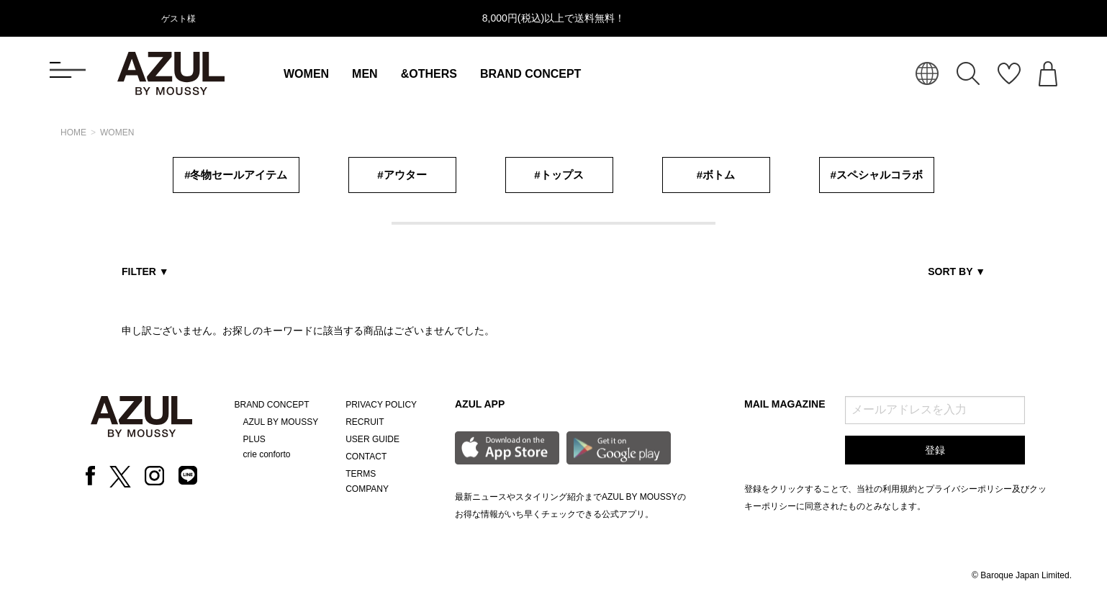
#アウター (401, 175)
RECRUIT (364, 422)
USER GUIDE (372, 439)
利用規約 (899, 489)
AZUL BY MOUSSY (281, 422)
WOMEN (306, 74)
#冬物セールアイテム (235, 175)
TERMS (360, 474)
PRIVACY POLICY (381, 405)
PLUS (254, 439)
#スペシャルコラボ (877, 175)
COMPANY (367, 489)
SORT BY (956, 271)
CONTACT (366, 457)
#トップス (558, 175)
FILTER (145, 271)
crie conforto (267, 454)
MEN (365, 74)
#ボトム (716, 175)
